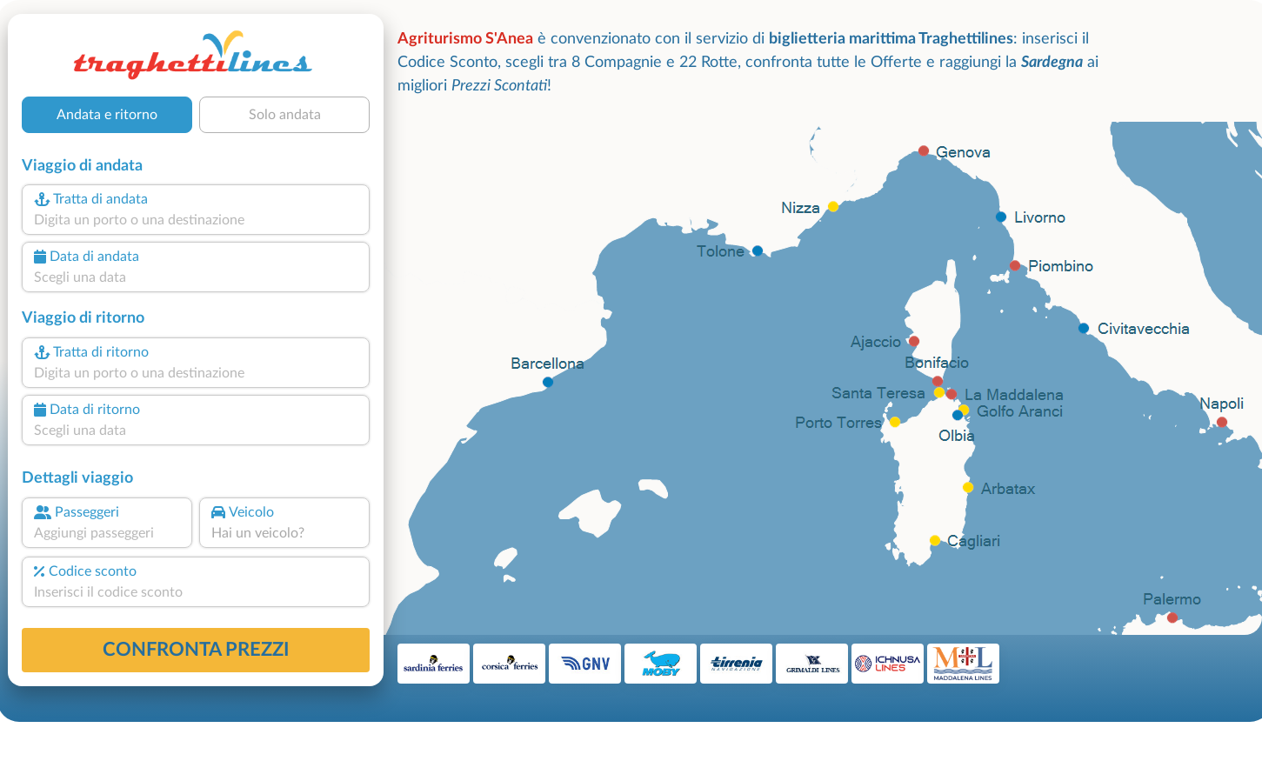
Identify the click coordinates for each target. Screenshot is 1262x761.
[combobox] (195, 220)
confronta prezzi (196, 649)
